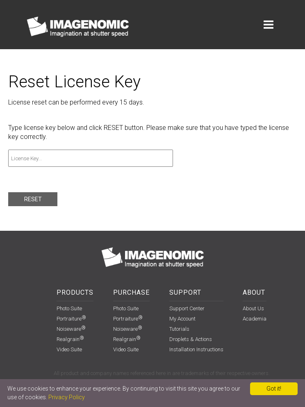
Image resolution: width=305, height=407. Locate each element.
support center (187, 308)
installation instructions (196, 349)
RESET (33, 199)
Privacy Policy (66, 397)
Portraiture (71, 319)
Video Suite (69, 349)
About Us (253, 308)
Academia (254, 319)
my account (182, 319)
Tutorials (179, 329)
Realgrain (70, 339)
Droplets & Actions (190, 339)
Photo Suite (69, 308)
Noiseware (71, 329)
